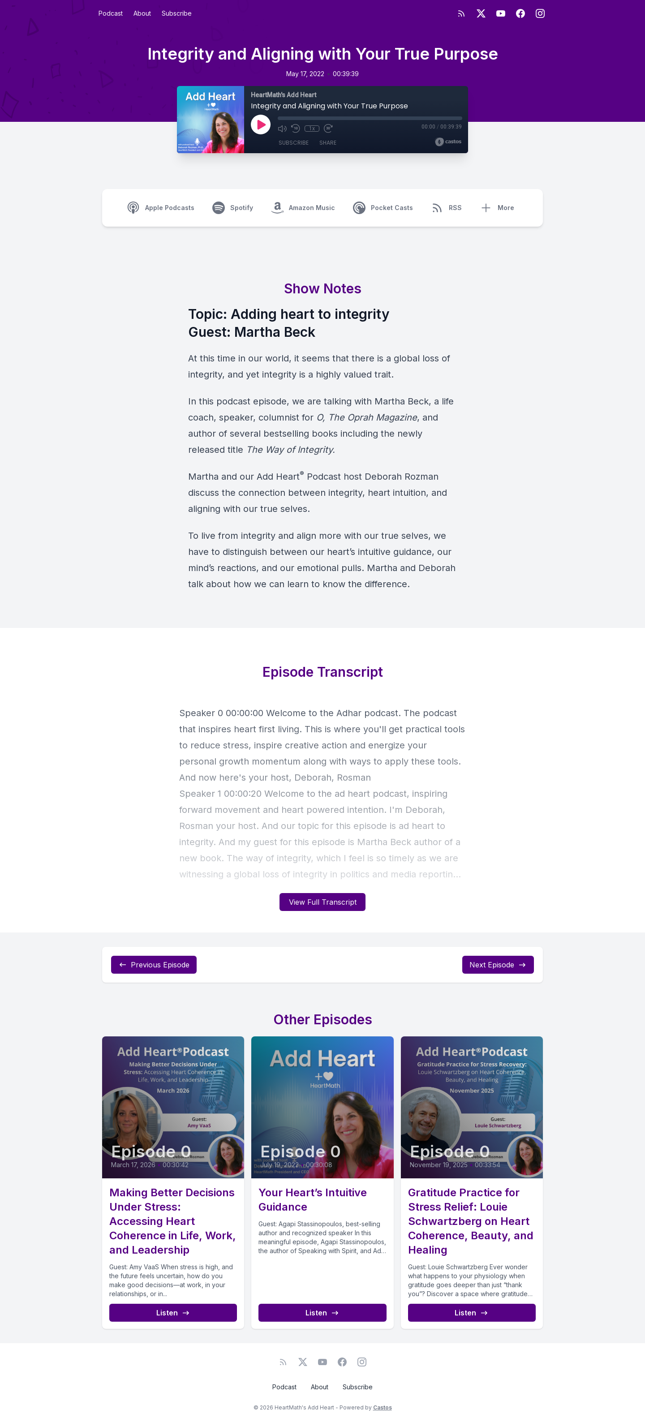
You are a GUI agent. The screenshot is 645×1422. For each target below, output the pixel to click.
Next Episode (498, 964)
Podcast (111, 13)
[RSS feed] (461, 13)
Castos (382, 1407)
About (142, 13)
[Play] (261, 124)
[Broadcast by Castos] (448, 141)
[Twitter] (481, 13)
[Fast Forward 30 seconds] (327, 128)
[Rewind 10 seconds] (295, 128)
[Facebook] (520, 13)
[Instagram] (540, 13)
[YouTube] (501, 13)
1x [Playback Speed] (312, 128)
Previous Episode (153, 964)
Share (327, 143)
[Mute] (282, 129)
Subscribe (177, 13)
